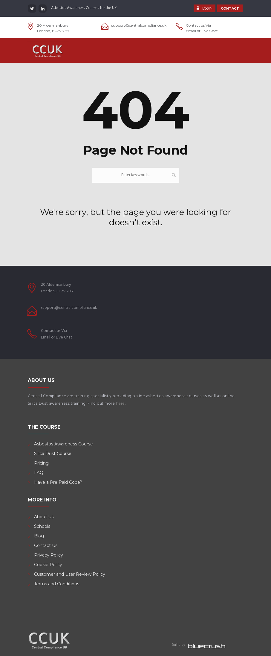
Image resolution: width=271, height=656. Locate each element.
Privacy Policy (48, 555)
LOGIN (207, 8)
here (120, 403)
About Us (43, 516)
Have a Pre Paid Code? (58, 482)
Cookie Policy (48, 564)
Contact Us (45, 545)
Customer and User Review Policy (70, 574)
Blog (39, 536)
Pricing (41, 463)
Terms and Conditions (56, 584)
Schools (42, 526)
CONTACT (230, 8)
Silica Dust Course (52, 453)
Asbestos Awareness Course (63, 444)
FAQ (38, 472)
